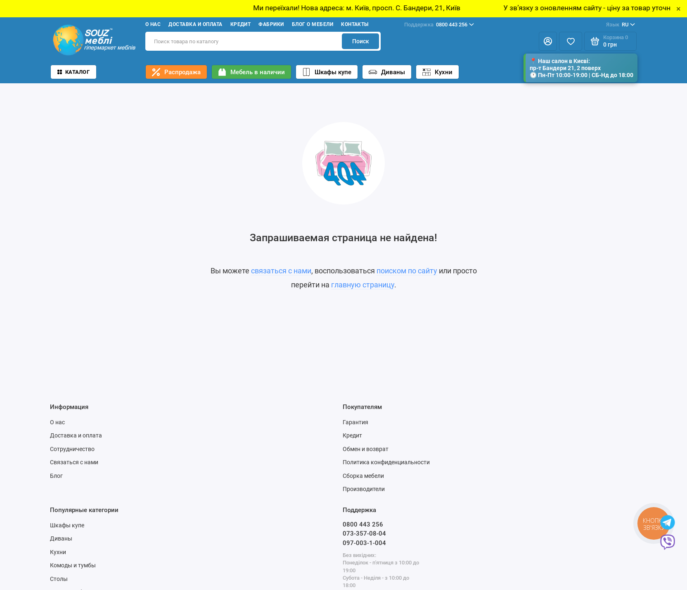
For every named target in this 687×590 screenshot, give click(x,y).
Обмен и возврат (366, 449)
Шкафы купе (326, 72)
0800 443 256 (439, 24)
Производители (364, 489)
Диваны (387, 72)
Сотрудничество (72, 449)
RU (620, 24)
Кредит (240, 24)
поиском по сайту (407, 270)
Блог (56, 475)
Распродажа (176, 72)
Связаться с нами (74, 462)
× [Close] (678, 9)
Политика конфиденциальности (386, 462)
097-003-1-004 (364, 543)
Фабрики (271, 24)
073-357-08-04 (364, 533)
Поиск (360, 41)
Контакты (355, 24)
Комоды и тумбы (73, 565)
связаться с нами (281, 270)
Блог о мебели (312, 24)
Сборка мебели (363, 475)
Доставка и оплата (195, 24)
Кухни (437, 72)
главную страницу (362, 284)
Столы (59, 579)
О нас (153, 24)
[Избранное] (570, 41)
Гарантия (355, 422)
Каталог (73, 72)
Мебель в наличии (251, 72)
